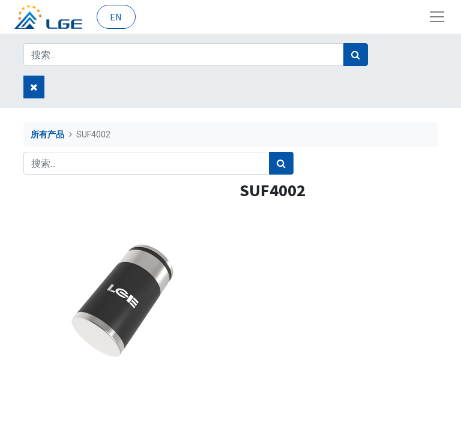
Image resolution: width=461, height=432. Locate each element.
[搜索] (355, 54)
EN (116, 17)
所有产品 (47, 135)
